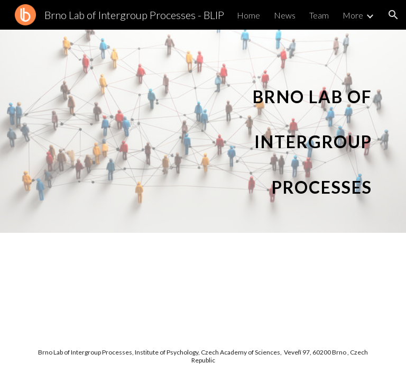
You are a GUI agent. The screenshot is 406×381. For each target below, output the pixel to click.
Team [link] (319, 15)
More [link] (353, 15)
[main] (306, 131)
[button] (393, 15)
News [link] (285, 15)
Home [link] (248, 15)
